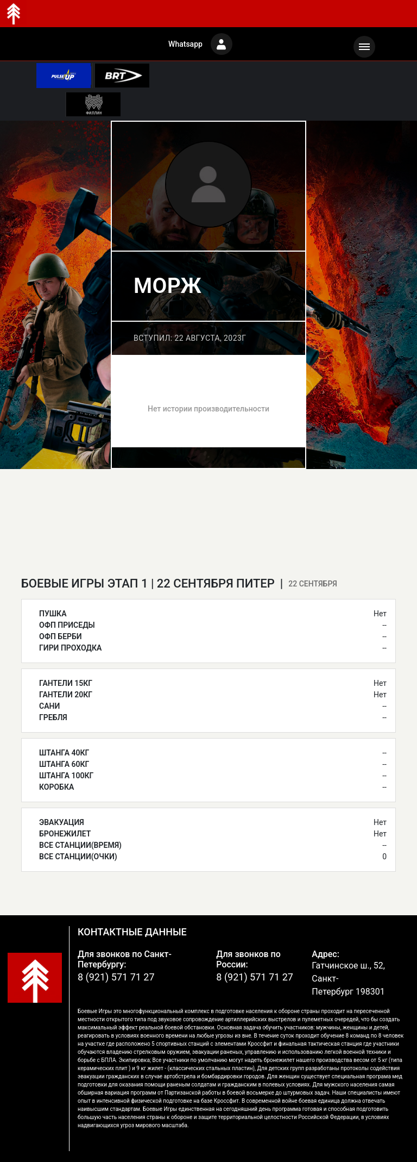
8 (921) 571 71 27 (116, 977)
